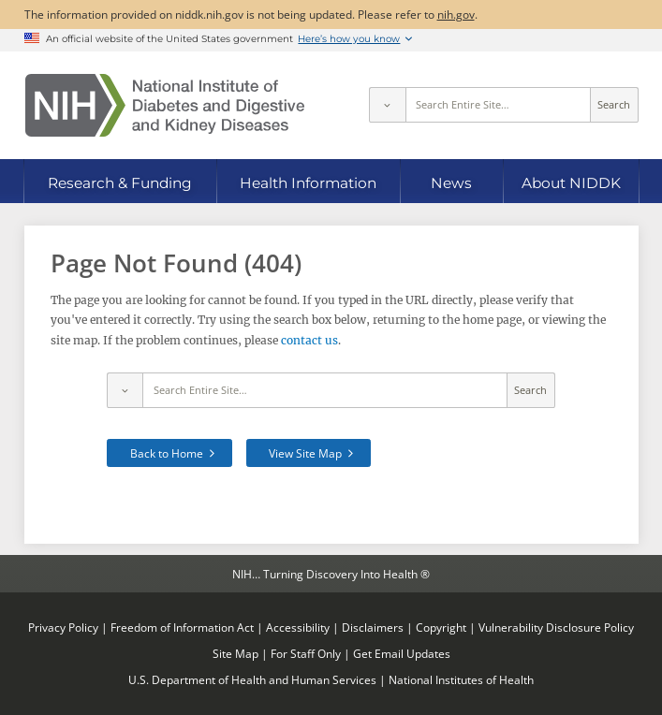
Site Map (235, 653)
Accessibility (298, 627)
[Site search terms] (498, 105)
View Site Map (305, 452)
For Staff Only (306, 653)
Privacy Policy (63, 627)
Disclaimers (373, 627)
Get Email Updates (401, 653)
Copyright (441, 627)
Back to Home (166, 452)
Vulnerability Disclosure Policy (556, 627)
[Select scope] (387, 105)
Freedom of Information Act (182, 627)
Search (613, 104)
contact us (309, 340)
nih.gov (456, 14)
